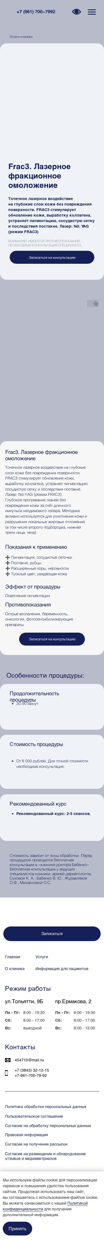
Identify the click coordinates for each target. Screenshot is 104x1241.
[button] (52, 257)
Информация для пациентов (61, 968)
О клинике (15, 968)
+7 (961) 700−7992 (36, 11)
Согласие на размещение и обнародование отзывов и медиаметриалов (45, 1156)
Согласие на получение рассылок (36, 1144)
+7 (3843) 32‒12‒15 (32, 1070)
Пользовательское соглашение (34, 1116)
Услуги (41, 956)
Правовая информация (26, 1134)
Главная (12, 956)
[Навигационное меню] (92, 12)
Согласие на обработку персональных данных (48, 1125)
